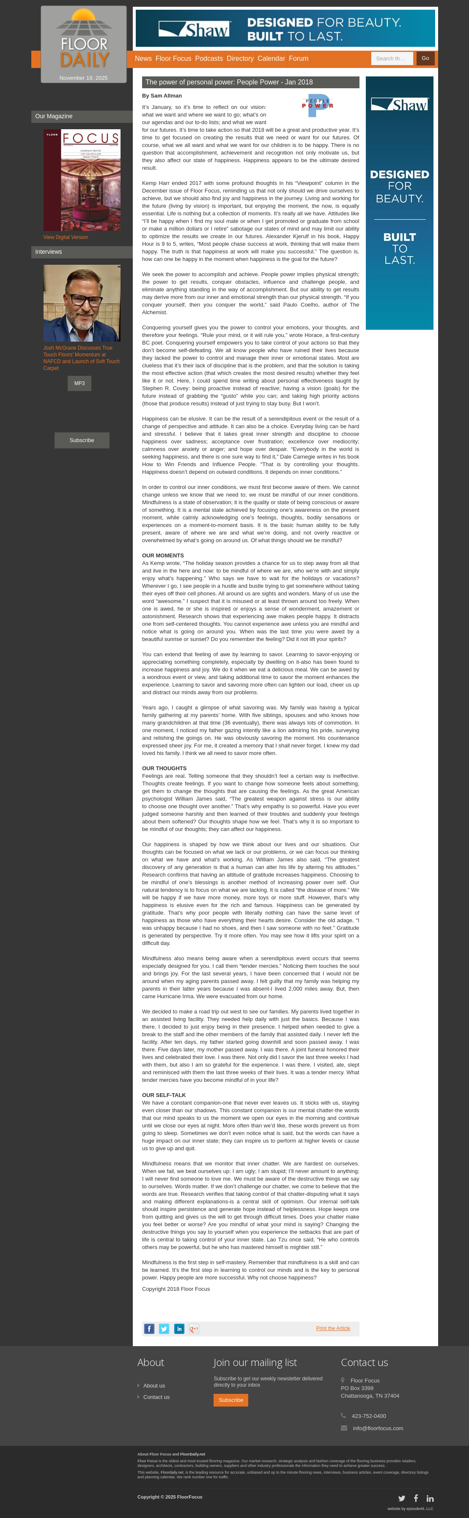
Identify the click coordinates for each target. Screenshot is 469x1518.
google (194, 1329)
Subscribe (82, 440)
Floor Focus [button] (173, 58)
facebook (149, 1329)
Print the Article (333, 1328)
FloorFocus (190, 1496)
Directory (240, 58)
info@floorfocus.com (378, 1428)
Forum (298, 58)
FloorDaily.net (192, 1454)
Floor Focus (147, 1461)
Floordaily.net (172, 1472)
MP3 (79, 383)
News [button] (143, 58)
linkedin (179, 1329)
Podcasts (209, 58)
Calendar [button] (271, 58)
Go (425, 58)
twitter (164, 1329)
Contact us (156, 1397)
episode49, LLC (419, 1509)
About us (154, 1385)
